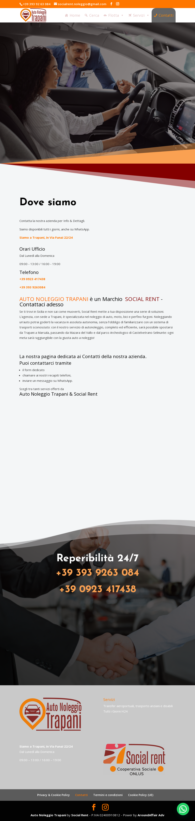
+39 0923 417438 (32, 279)
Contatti (166, 16)
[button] (183, 809)
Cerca (94, 16)
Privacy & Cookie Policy (53, 795)
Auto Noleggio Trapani (43, 394)
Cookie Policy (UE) (140, 795)
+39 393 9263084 (32, 287)
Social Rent (86, 394)
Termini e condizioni (108, 795)
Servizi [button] (141, 15)
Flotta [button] (116, 15)
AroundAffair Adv (151, 815)
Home (75, 16)
